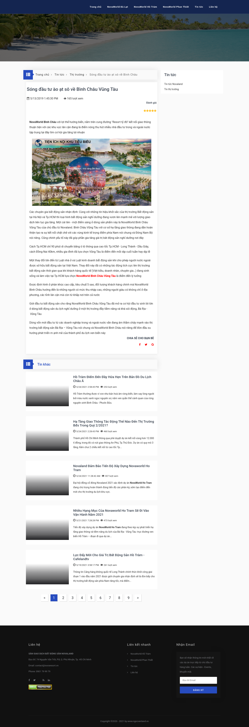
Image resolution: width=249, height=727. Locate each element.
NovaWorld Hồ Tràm (145, 7)
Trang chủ (95, 7)
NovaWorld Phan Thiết (176, 7)
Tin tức (134, 666)
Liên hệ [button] (213, 7)
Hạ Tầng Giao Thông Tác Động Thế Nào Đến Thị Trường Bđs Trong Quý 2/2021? (113, 423)
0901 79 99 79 (43, 671)
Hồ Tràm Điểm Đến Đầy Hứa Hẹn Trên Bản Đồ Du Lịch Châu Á (112, 379)
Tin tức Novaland (173, 84)
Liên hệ (134, 672)
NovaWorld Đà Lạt (117, 7)
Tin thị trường (171, 89)
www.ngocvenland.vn (138, 721)
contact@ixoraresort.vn (47, 665)
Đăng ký (198, 690)
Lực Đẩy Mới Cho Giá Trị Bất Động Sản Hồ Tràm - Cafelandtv (108, 557)
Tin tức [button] (199, 7)
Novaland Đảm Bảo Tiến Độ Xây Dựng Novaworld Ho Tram (111, 468)
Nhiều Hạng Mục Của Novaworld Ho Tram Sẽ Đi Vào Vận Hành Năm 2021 (111, 513)
